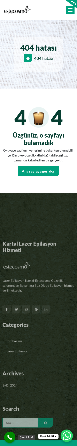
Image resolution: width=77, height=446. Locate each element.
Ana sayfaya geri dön (38, 171)
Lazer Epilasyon (18, 358)
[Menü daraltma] (70, 10)
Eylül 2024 (9, 389)
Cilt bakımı (14, 348)
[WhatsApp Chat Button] (67, 436)
